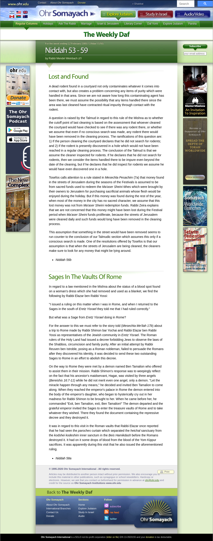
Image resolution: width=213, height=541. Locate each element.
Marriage (86, 23)
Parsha (192, 23)
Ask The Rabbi (67, 23)
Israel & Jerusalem (108, 23)
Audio (192, 15)
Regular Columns (27, 23)
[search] (185, 4)
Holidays (48, 23)
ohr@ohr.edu (152, 480)
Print (166, 471)
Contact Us (52, 512)
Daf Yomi (152, 23)
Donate (81, 2)
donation (150, 537)
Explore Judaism (118, 15)
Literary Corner (133, 23)
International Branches (18, 14)
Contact (42, 2)
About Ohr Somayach (62, 2)
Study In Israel (86, 512)
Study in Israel (155, 15)
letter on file (112, 537)
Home (81, 504)
